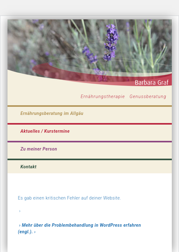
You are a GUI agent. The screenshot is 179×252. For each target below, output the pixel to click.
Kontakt (29, 166)
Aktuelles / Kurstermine (45, 131)
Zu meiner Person (39, 148)
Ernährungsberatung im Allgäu (52, 113)
